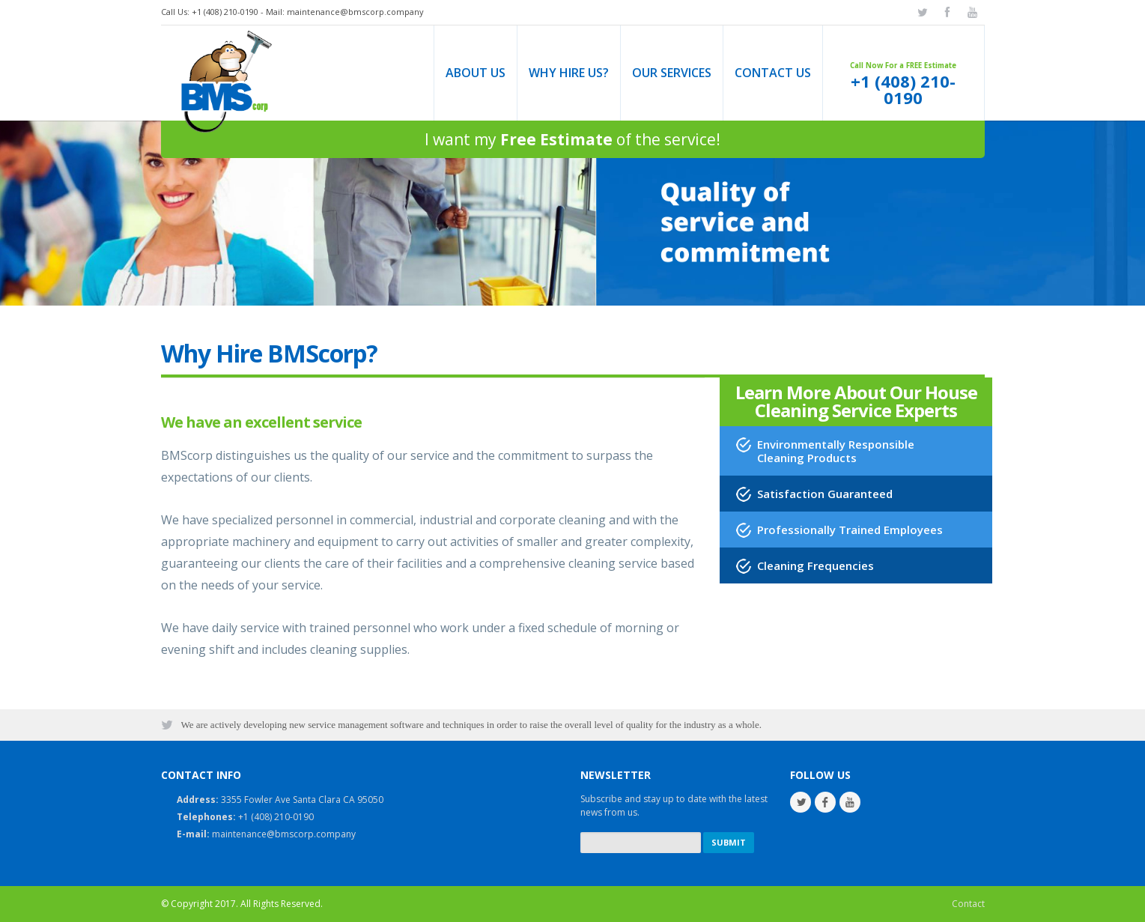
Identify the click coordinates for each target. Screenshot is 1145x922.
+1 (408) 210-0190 (903, 89)
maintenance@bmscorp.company (355, 11)
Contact (968, 903)
